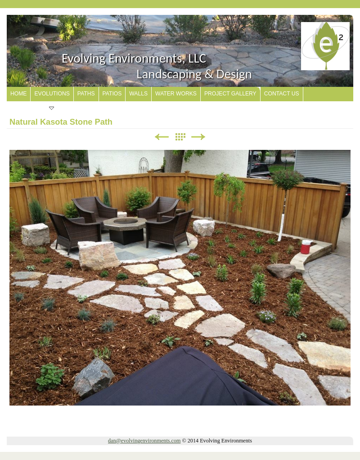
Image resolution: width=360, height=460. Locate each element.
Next (198, 137)
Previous (161, 137)
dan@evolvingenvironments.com (144, 440)
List (180, 137)
